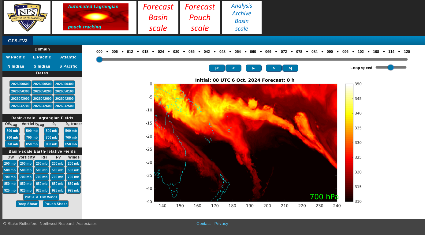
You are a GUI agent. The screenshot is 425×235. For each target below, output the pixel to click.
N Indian (15, 66)
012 (130, 52)
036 (191, 52)
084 (314, 52)
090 (330, 52)
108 (376, 52)
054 (238, 52)
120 (407, 52)
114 (391, 52)
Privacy (221, 223)
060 (253, 52)
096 (345, 52)
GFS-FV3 (18, 40)
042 (207, 52)
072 (284, 52)
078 (299, 52)
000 (99, 52)
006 (115, 52)
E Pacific (42, 57)
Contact (203, 223)
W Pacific (15, 57)
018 (145, 52)
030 (176, 52)
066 (268, 52)
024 (161, 52)
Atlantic (68, 57)
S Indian (42, 66)
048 (222, 52)
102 (361, 52)
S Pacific (68, 66)
